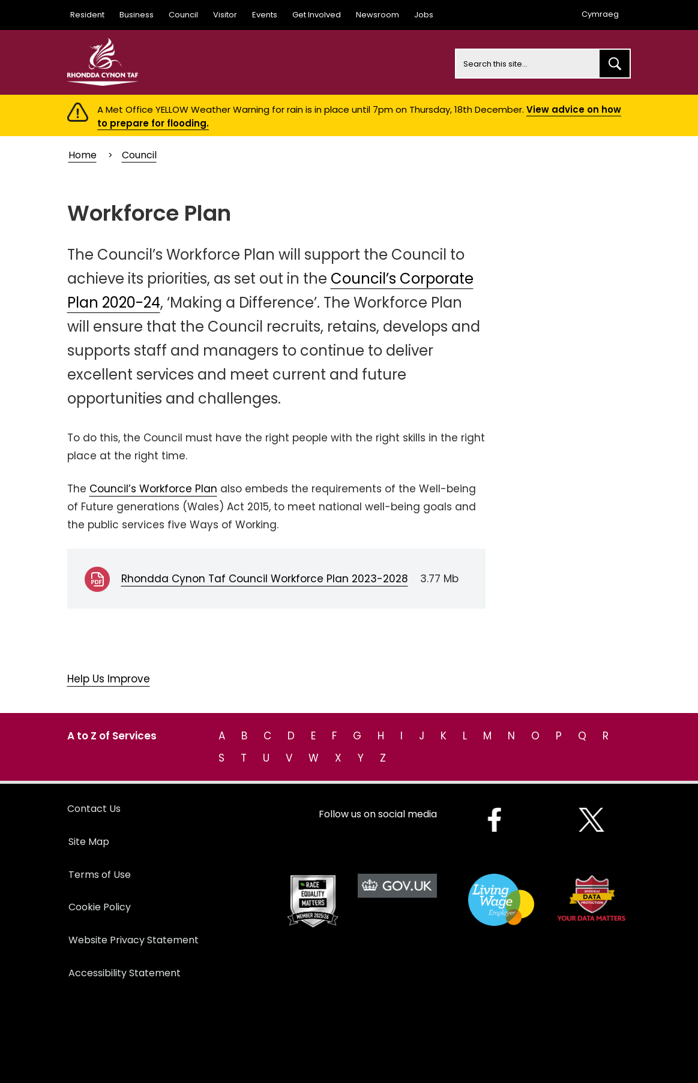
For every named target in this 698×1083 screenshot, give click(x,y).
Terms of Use (99, 875)
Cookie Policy (99, 907)
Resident (87, 14)
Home (82, 155)
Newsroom (377, 14)
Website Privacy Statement (133, 940)
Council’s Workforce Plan (153, 489)
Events (264, 14)
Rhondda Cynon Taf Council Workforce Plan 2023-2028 (264, 578)
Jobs (423, 14)
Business (136, 14)
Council (183, 14)
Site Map (88, 842)
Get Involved (316, 14)
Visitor (225, 14)
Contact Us (94, 809)
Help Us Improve (108, 679)
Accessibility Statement (124, 973)
